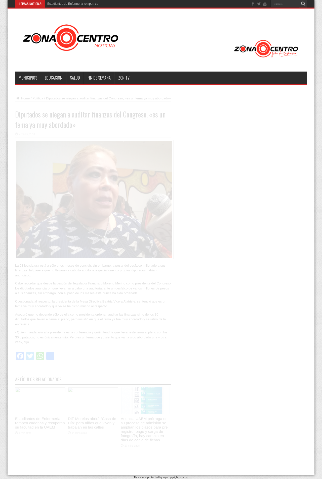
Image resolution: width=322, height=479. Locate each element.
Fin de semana (99, 78)
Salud (75, 78)
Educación (53, 78)
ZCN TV (124, 78)
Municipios (28, 78)
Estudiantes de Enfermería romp (69, 4)
